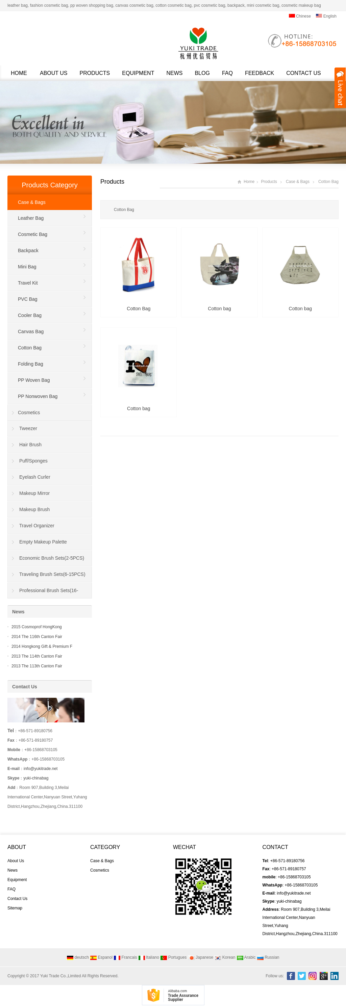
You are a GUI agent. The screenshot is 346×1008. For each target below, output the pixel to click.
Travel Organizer (36, 525)
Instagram (312, 976)
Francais (125, 957)
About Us (54, 73)
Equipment (138, 73)
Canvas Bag (31, 331)
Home (19, 73)
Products (95, 73)
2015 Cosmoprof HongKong (36, 627)
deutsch (78, 957)
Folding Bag (30, 364)
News (174, 73)
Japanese (200, 957)
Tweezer (28, 428)
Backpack (28, 250)
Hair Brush (30, 444)
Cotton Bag (328, 181)
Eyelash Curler (34, 477)
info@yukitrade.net (40, 768)
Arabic (246, 957)
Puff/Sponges (33, 460)
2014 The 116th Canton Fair (36, 636)
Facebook (291, 976)
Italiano (148, 957)
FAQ (227, 73)
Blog (202, 73)
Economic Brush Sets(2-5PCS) (51, 558)
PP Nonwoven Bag (37, 396)
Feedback (259, 73)
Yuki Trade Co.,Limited (60, 976)
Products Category (50, 185)
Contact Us (303, 73)
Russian (268, 957)
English (326, 16)
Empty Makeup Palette (43, 542)
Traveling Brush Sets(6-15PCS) (52, 574)
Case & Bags (298, 181)
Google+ (324, 976)
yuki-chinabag (35, 778)
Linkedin (334, 976)
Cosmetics (29, 412)
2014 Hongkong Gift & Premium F (41, 646)
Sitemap (14, 908)
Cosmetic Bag (32, 234)
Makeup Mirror (34, 493)
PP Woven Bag (34, 380)
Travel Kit (28, 283)
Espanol (101, 957)
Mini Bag (27, 266)
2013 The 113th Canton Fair (36, 666)
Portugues (173, 957)
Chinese (300, 16)
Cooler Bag (30, 315)
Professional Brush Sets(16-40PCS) (43, 593)
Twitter (302, 976)
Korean (224, 957)
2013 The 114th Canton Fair (36, 656)
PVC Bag (28, 299)
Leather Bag (31, 218)
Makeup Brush (34, 509)
